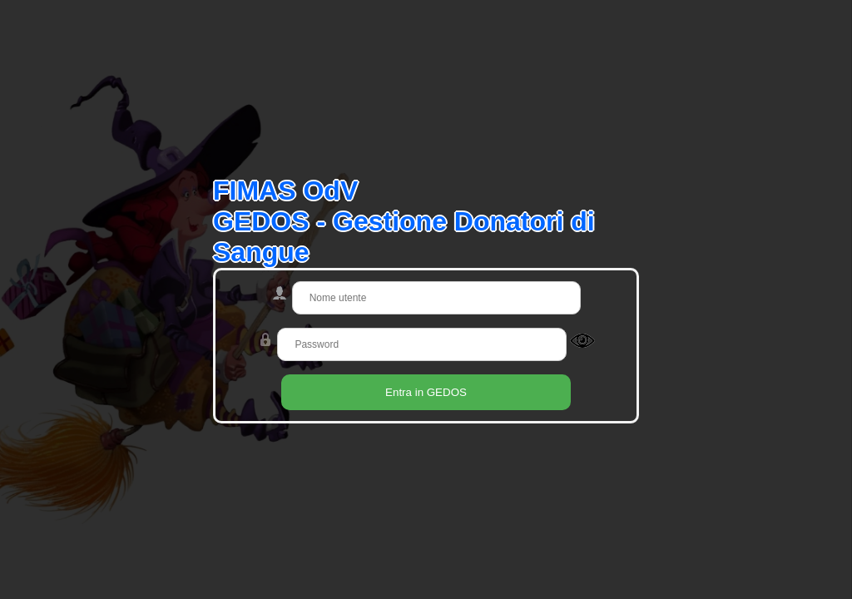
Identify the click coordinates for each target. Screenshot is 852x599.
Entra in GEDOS (426, 392)
